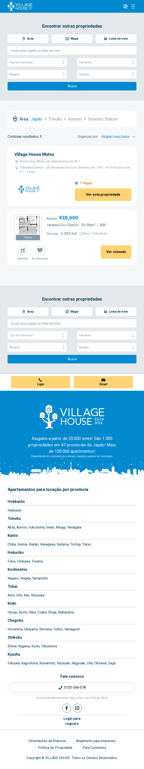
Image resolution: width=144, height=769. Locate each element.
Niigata (25, 578)
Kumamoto (47, 663)
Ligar (40, 384)
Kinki (12, 603)
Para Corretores (94, 748)
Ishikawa (23, 561)
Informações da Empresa (47, 741)
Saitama (63, 544)
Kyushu (14, 654)
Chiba (12, 544)
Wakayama (66, 612)
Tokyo (86, 544)
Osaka (42, 612)
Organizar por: (88, 137)
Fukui (11, 561)
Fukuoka (14, 663)
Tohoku (14, 518)
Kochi (35, 646)
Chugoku (15, 620)
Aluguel (37, 74)
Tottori (58, 629)
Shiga (52, 612)
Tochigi (75, 544)
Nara (32, 612)
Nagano (13, 578)
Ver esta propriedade (103, 195)
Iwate (50, 527)
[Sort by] (119, 136)
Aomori (22, 527)
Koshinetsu (17, 569)
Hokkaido (16, 501)
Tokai (12, 586)
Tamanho (107, 62)
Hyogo (12, 612)
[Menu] (133, 6)
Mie (26, 595)
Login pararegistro (72, 721)
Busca (72, 86)
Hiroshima (15, 629)
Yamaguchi (72, 629)
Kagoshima (29, 663)
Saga (112, 663)
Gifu (19, 595)
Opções (107, 74)
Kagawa (24, 646)
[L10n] (125, 6)
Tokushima (49, 646)
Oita (90, 663)
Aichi (11, 595)
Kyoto (23, 612)
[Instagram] (77, 708)
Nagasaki (78, 663)
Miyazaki (63, 663)
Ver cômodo (116, 252)
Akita (11, 527)
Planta (28, 237)
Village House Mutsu (34, 154)
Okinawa (100, 663)
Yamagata (74, 527)
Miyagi (61, 527)
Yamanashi (40, 578)
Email (103, 384)
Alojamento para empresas (96, 741)
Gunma (22, 544)
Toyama (37, 561)
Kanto (13, 535)
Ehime (12, 646)
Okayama (31, 629)
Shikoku (15, 637)
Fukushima (36, 527)
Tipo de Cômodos (37, 62)
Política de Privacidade (55, 748)
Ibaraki (34, 544)
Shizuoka (37, 595)
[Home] (72, 416)
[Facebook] (66, 708)
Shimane (45, 629)
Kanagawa (47, 544)
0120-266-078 (75, 687)
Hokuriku (16, 552)
